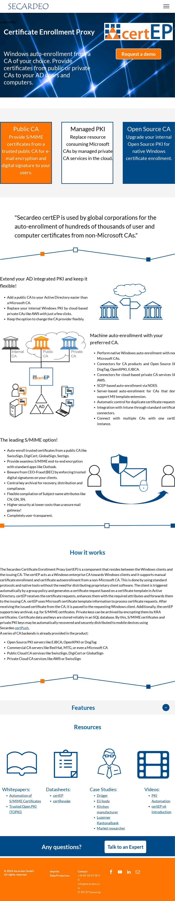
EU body (103, 801)
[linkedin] (129, 872)
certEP (58, 795)
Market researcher (111, 828)
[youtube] (120, 872)
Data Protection (59, 875)
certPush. (22, 628)
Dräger (102, 795)
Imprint (54, 871)
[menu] (166, 6)
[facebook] (111, 872)
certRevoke (61, 801)
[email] (138, 872)
